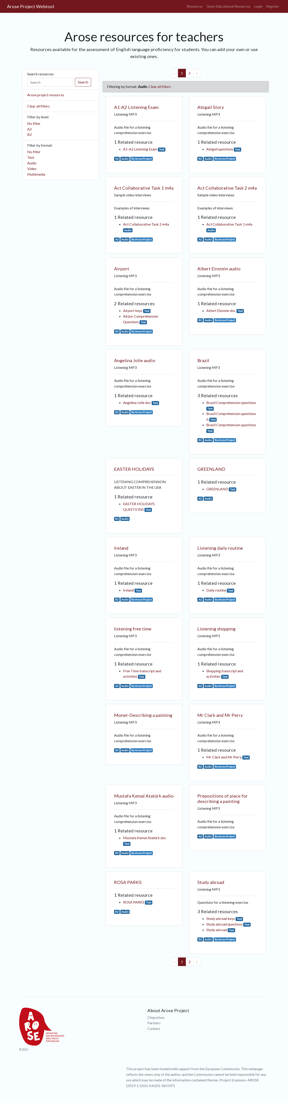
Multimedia (36, 174)
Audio (31, 163)
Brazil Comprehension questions (231, 402)
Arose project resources (45, 95)
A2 (29, 129)
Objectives (155, 1017)
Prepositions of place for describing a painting (222, 798)
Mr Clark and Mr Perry (220, 715)
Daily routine (216, 590)
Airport (121, 268)
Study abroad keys (220, 918)
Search (83, 82)
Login (258, 6)
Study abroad (210, 882)
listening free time (132, 628)
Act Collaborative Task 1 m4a (143, 188)
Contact (153, 1028)
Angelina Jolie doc (137, 402)
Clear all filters (38, 106)
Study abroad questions (224, 924)
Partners (154, 1023)
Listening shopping (216, 628)
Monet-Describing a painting (143, 715)
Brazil (203, 360)
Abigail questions (219, 149)
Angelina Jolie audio (134, 360)
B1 (117, 518)
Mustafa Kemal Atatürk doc (144, 838)
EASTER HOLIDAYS (134, 469)
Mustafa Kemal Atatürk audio (144, 795)
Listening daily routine (220, 548)
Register (272, 6)
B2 (29, 134)
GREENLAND (211, 469)
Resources (195, 6)
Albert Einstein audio (219, 268)
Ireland (121, 548)
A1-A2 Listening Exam (136, 107)
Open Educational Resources (228, 6)
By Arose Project (141, 158)
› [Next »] (196, 73)
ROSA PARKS (128, 882)
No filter (33, 123)
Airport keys (132, 310)
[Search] (50, 82)
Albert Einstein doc (221, 310)
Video (31, 168)
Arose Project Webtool (30, 6)
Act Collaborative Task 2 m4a (146, 224)
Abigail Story (210, 107)
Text (30, 157)
